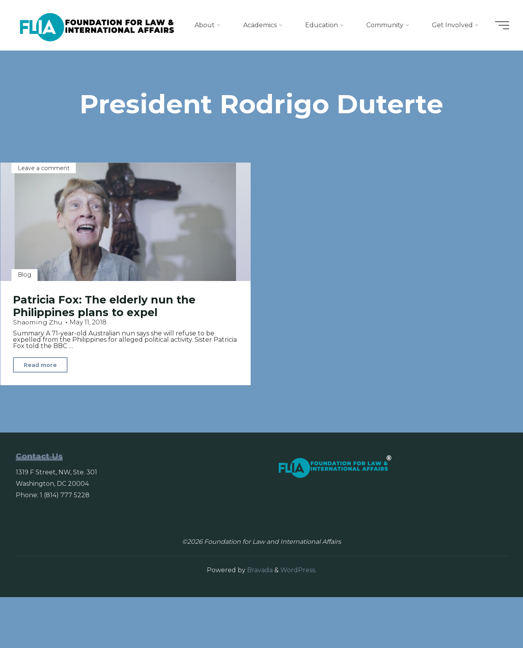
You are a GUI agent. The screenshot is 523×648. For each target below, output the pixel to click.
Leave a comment (44, 218)
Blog (25, 325)
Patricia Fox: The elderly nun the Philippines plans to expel (104, 357)
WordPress (297, 621)
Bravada (259, 621)
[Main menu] (500, 25)
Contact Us (39, 506)
